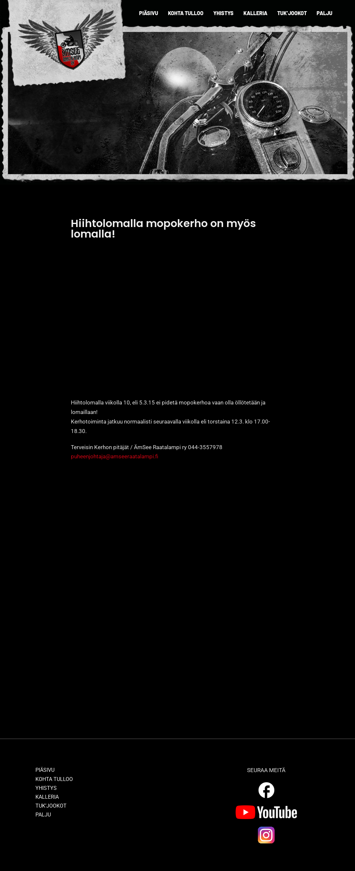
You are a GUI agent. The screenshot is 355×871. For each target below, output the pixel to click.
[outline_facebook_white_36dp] (266, 783)
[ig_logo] (266, 828)
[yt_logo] (266, 808)
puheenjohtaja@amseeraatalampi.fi (114, 456)
